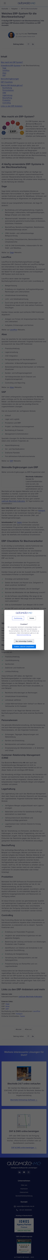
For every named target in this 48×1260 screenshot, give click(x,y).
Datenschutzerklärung (24, 635)
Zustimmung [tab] (18, 618)
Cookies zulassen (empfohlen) (24, 646)
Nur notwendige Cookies (24, 641)
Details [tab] (32, 618)
